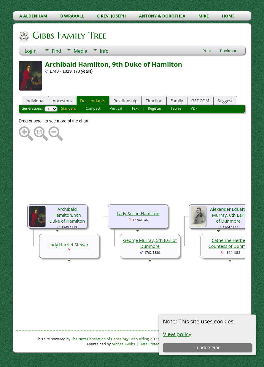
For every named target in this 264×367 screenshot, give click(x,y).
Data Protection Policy (158, 344)
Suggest (225, 100)
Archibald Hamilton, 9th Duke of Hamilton (67, 215)
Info (104, 51)
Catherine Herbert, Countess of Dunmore (230, 243)
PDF (194, 108)
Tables (176, 108)
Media (80, 51)
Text (135, 108)
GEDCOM (200, 100)
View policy (177, 334)
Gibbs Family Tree (68, 35)
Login (31, 51)
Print (207, 50)
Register (154, 108)
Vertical (116, 108)
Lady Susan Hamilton (138, 213)
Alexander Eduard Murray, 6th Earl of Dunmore (228, 215)
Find (56, 51)
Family (177, 100)
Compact (93, 108)
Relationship (125, 100)
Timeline (154, 100)
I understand (207, 347)
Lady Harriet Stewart (69, 245)
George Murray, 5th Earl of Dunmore (150, 243)
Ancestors (62, 100)
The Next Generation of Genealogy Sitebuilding (110, 339)
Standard (68, 108)
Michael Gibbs (123, 344)
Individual (35, 100)
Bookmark (229, 50)
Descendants (92, 100)
